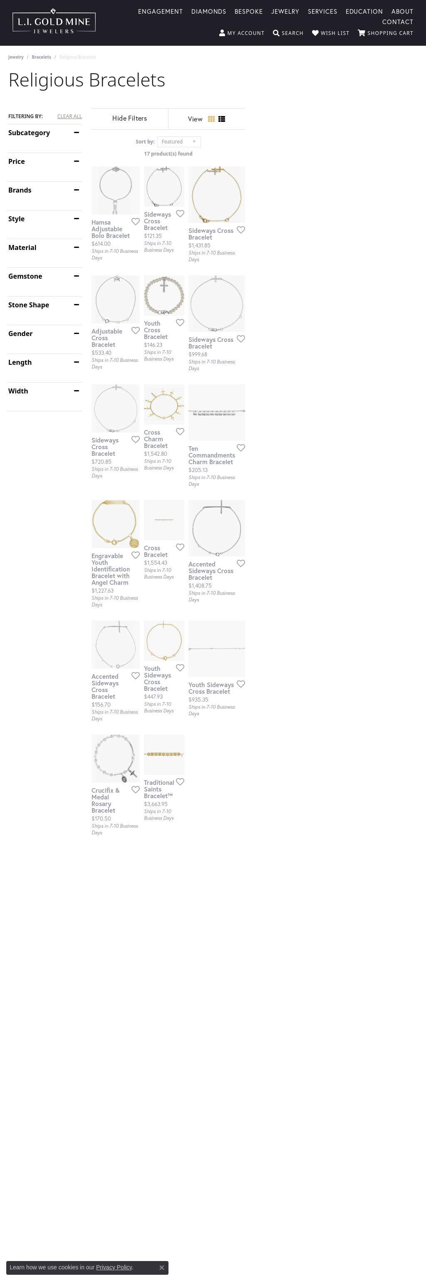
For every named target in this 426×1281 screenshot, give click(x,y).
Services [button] (322, 11)
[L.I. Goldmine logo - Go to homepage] (54, 22)
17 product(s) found (254, 153)
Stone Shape (28, 305)
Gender (20, 333)
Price (16, 161)
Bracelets (41, 57)
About (402, 11)
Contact (398, 21)
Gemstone (25, 276)
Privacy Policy (114, 1267)
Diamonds (209, 11)
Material (22, 247)
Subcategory (29, 132)
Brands (20, 190)
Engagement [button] (160, 11)
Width (18, 391)
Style (16, 218)
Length (20, 362)
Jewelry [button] (285, 11)
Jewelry (16, 57)
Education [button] (365, 11)
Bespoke (249, 11)
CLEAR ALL (69, 116)
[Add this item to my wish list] (191, 279)
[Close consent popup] (161, 1267)
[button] (242, 33)
